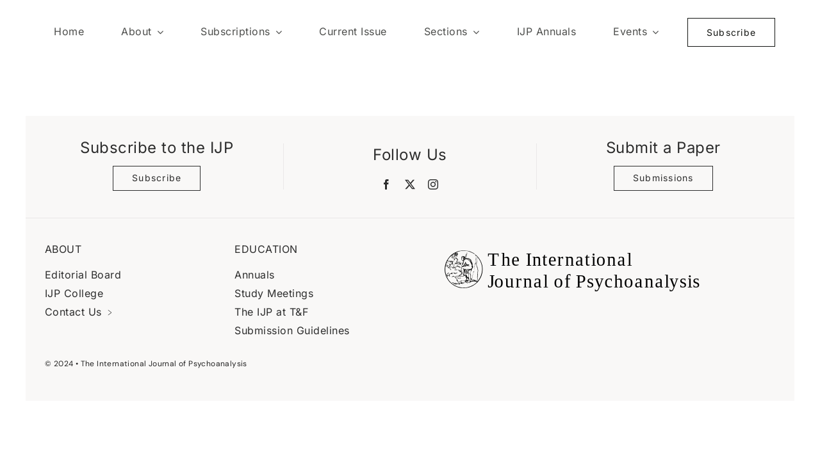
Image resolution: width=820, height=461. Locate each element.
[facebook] (386, 184)
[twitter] (410, 184)
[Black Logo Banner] (569, 242)
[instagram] (433, 184)
